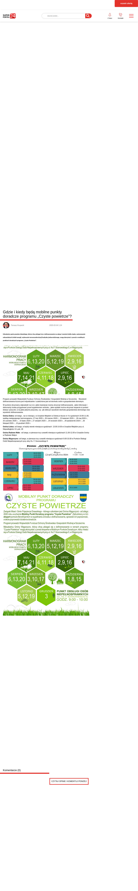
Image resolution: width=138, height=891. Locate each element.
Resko (60, 474)
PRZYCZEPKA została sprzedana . (39, 626)
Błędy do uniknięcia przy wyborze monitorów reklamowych (83, 503)
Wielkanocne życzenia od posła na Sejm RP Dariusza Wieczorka (18, 585)
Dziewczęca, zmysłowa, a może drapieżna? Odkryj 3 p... (101, 574)
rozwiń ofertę (126, 3)
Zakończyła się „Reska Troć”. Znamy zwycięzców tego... (101, 559)
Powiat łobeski (16, 474)
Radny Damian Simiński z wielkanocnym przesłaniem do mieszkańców (51, 585)
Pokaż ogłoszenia (81, 697)
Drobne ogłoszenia (19, 609)
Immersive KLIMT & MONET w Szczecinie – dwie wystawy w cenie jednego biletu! (86, 537)
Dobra (34, 474)
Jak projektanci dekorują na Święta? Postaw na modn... (101, 579)
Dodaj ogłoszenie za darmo (49, 609)
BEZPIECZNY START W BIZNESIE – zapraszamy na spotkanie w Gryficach (51, 551)
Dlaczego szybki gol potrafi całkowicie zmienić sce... (99, 569)
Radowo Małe (50, 474)
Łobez (41, 474)
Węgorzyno (69, 474)
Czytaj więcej (123, 598)
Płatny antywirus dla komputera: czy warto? (95, 584)
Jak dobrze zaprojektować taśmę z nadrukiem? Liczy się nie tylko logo (118, 537)
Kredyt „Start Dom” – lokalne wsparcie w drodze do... (99, 564)
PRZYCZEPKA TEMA (38, 622)
